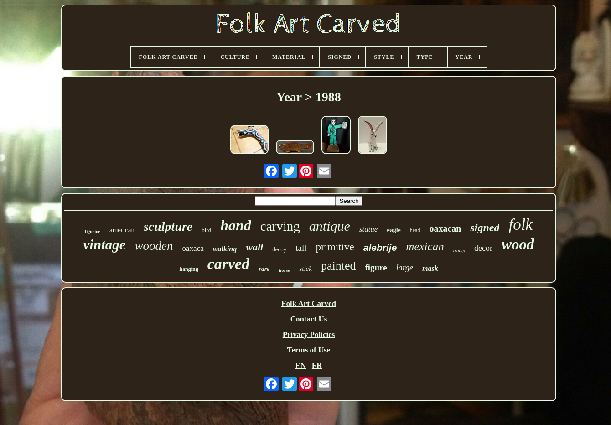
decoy (279, 249)
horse (284, 270)
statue (368, 229)
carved (228, 263)
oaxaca (193, 248)
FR (317, 365)
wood (518, 244)
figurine (92, 231)
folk (520, 224)
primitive (335, 247)
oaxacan (445, 228)
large (404, 267)
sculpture (168, 226)
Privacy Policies (309, 334)
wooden (154, 246)
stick (305, 268)
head (415, 230)
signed (484, 227)
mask (430, 268)
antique (329, 225)
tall (300, 248)
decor (483, 248)
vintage (104, 245)
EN (300, 365)
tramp (459, 250)
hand (235, 225)
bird (206, 230)
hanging (188, 269)
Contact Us (308, 319)
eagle (393, 230)
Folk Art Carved (308, 303)
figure (376, 267)
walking (225, 249)
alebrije (380, 247)
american (122, 229)
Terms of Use (309, 350)
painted (338, 265)
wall (254, 247)
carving (280, 226)
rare (264, 268)
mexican (425, 246)
